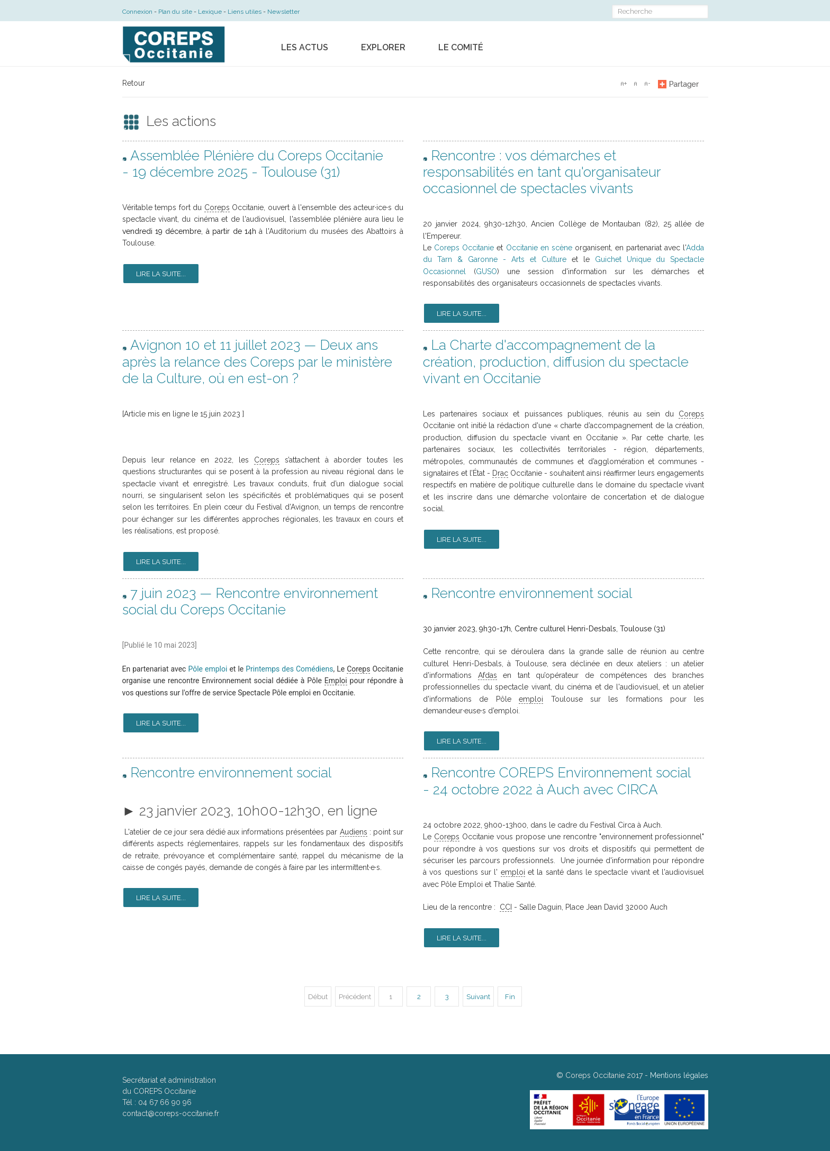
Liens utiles (244, 11)
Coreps (217, 207)
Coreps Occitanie (464, 247)
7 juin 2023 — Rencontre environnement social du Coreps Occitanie (250, 601)
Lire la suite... (161, 274)
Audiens (353, 832)
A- (647, 83)
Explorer (383, 47)
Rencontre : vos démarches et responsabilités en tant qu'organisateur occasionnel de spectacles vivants (542, 172)
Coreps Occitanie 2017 (604, 1075)
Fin (510, 997)
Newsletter (283, 11)
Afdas (487, 675)
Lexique (210, 11)
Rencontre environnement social (531, 593)
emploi (531, 699)
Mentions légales (679, 1075)
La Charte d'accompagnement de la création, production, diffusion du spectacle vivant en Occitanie (556, 361)
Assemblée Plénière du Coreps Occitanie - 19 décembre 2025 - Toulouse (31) (252, 164)
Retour (133, 83)
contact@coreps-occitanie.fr (170, 1113)
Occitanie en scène (539, 247)
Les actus (304, 47)
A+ (623, 83)
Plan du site (175, 11)
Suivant (478, 997)
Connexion (137, 11)
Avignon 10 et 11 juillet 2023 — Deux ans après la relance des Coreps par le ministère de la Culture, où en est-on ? (257, 361)
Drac (500, 473)
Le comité (460, 47)
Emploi (335, 680)
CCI (506, 907)
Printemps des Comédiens (289, 669)
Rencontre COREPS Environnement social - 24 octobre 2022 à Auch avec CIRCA (556, 781)
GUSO (486, 271)
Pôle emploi (207, 669)
